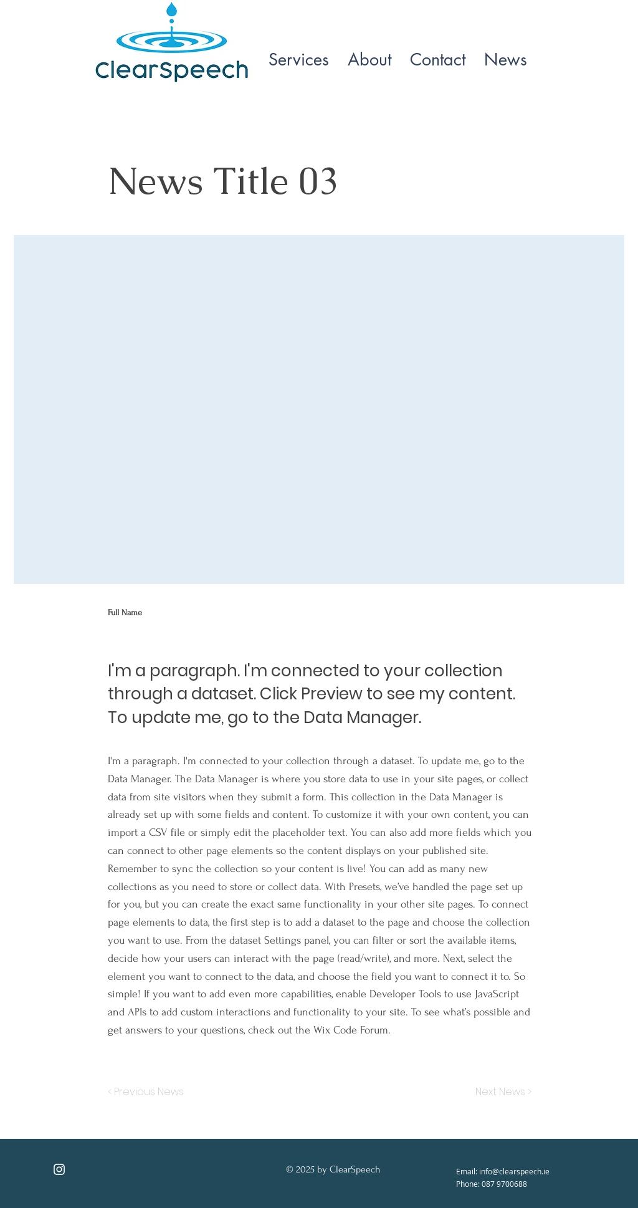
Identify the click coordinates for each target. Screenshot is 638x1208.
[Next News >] (500, 1092)
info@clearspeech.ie (514, 1171)
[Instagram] (59, 1169)
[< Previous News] (149, 1092)
